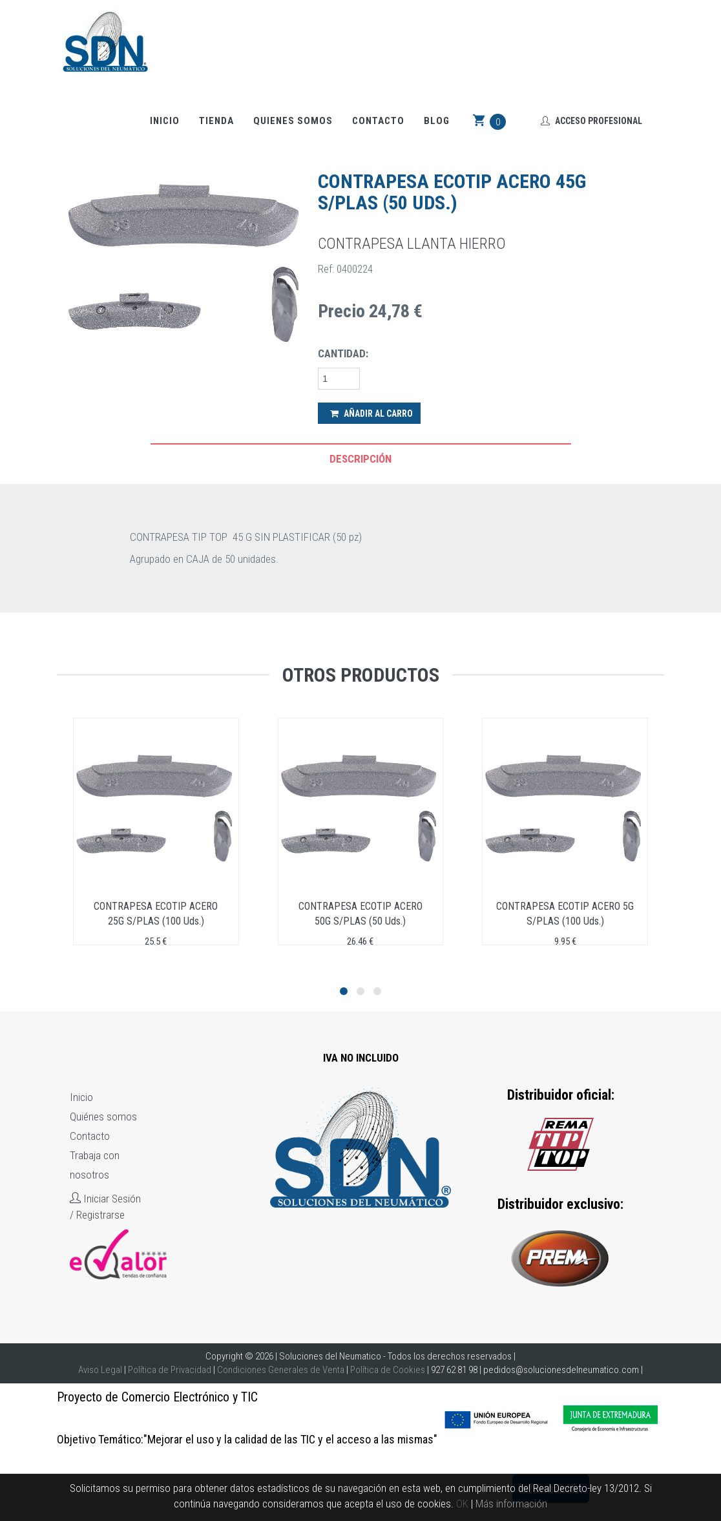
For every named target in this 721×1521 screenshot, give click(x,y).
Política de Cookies (387, 1370)
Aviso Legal (100, 1370)
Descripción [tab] (360, 458)
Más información (511, 1503)
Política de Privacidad (169, 1370)
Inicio (165, 121)
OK (462, 1503)
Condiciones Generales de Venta (280, 1370)
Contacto (378, 121)
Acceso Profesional (591, 121)
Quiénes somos (103, 1116)
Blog (437, 121)
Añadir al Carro (371, 413)
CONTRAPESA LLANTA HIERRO (412, 244)
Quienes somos (293, 121)
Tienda (216, 121)
